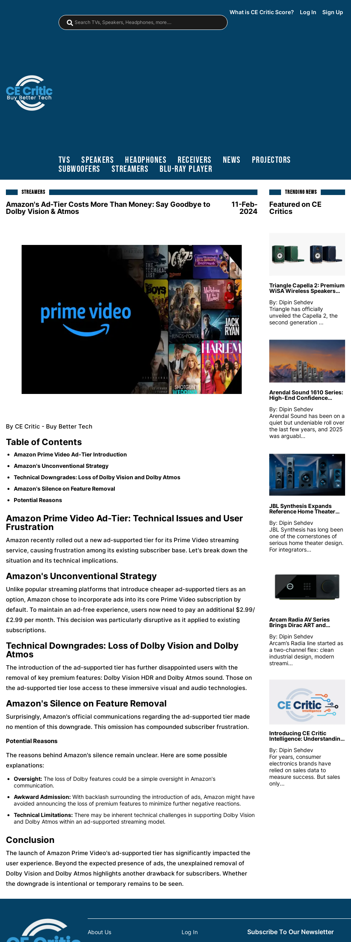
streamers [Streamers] (130, 169)
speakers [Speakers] (97, 160)
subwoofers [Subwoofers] (80, 169)
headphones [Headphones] (146, 160)
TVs (65, 160)
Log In (308, 12)
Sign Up (332, 12)
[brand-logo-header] (29, 93)
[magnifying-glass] (69, 22)
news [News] (232, 160)
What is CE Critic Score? (262, 12)
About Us (99, 932)
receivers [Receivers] (195, 160)
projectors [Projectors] (271, 160)
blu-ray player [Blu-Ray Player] (186, 169)
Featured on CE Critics (295, 207)
